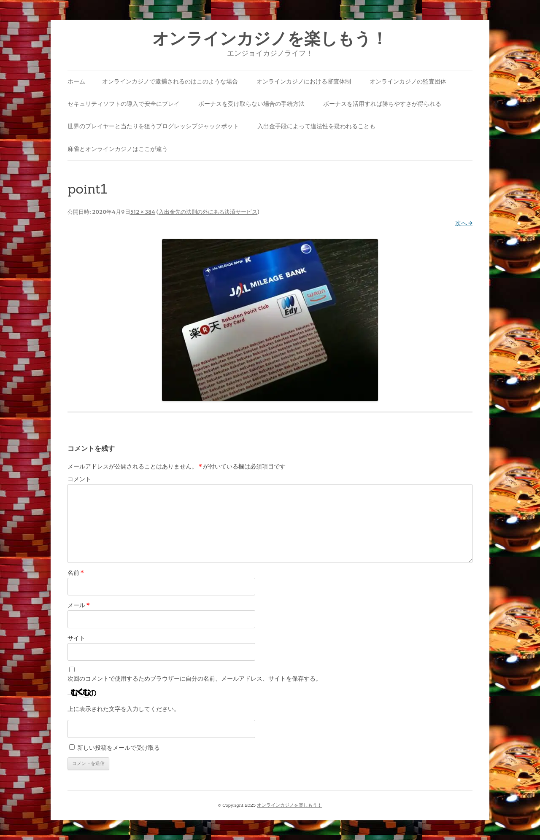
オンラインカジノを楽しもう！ (270, 38)
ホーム (76, 81)
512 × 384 (142, 211)
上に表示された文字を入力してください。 (124, 709)
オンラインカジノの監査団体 (408, 81)
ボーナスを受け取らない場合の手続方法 (251, 104)
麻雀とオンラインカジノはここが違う (118, 149)
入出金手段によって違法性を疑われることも (316, 126)
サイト (76, 638)
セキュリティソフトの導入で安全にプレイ (124, 104)
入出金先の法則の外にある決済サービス (208, 211)
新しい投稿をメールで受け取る (118, 747)
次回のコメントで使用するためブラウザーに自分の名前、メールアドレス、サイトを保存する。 (194, 678)
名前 (76, 572)
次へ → (463, 223)
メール (79, 605)
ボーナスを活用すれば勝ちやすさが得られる (382, 104)
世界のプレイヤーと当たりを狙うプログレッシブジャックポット (153, 126)
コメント (79, 479)
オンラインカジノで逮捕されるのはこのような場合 (170, 81)
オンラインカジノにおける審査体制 (303, 81)
